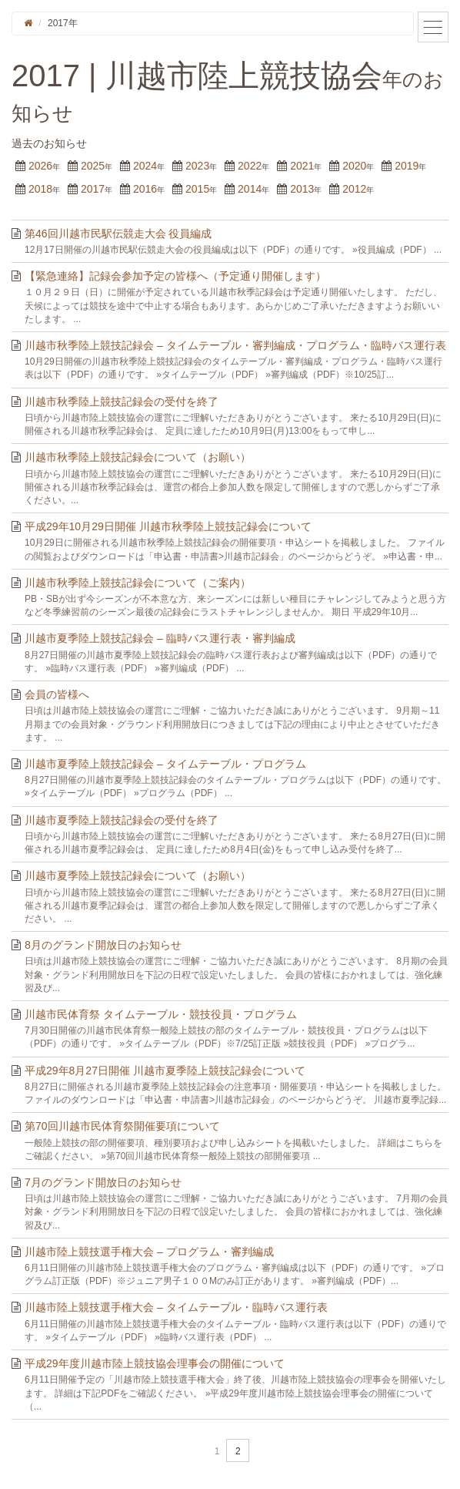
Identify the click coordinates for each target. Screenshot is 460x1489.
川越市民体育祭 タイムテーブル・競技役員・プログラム (161, 1014)
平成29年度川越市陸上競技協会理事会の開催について (155, 1363)
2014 (250, 189)
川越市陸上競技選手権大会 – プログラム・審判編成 (149, 1251)
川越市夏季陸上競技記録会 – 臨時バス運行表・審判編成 (160, 638)
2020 (354, 166)
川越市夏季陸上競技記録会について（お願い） (138, 875)
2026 (40, 166)
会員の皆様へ (57, 694)
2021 (302, 166)
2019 (406, 166)
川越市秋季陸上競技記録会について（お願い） (138, 457)
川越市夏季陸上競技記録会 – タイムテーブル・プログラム (165, 764)
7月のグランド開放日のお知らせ (103, 1182)
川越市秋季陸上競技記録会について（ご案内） (138, 582)
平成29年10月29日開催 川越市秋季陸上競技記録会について (168, 526)
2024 (145, 166)
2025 (93, 166)
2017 (93, 189)
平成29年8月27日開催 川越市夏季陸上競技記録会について (165, 1070)
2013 (302, 189)
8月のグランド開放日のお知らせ (103, 945)
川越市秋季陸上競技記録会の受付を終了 (121, 401)
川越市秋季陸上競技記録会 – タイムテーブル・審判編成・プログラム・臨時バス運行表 (235, 345)
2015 (197, 189)
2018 (40, 189)
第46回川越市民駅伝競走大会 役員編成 (118, 233)
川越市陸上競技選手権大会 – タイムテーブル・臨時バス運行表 (176, 1307)
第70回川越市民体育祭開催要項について (122, 1126)
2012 (354, 189)
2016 (145, 189)
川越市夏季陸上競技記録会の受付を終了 (121, 820)
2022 (250, 166)
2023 (197, 166)
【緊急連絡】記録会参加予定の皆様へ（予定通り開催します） (175, 276)
